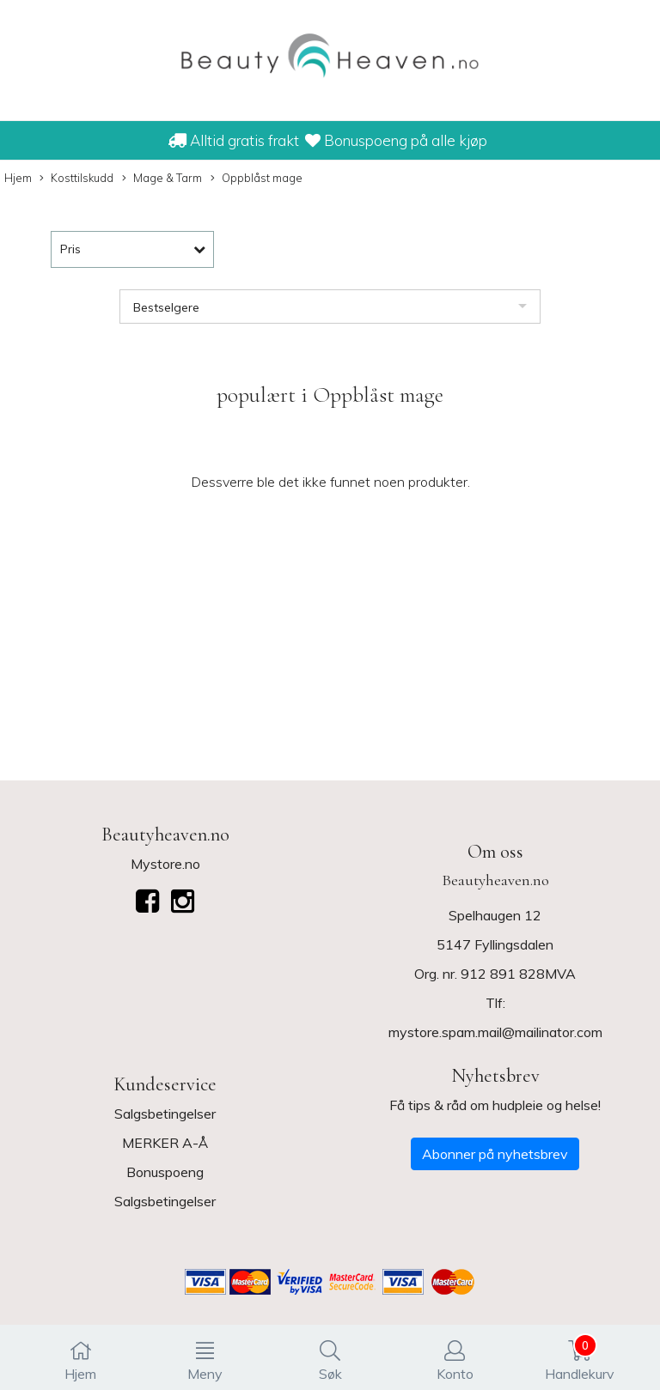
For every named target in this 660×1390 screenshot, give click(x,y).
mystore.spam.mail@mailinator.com (495, 1032)
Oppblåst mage (256, 178)
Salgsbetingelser (165, 1113)
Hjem (18, 178)
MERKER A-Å (165, 1142)
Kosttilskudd (76, 178)
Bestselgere (166, 307)
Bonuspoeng (165, 1172)
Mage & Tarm (162, 178)
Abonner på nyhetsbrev (495, 1153)
